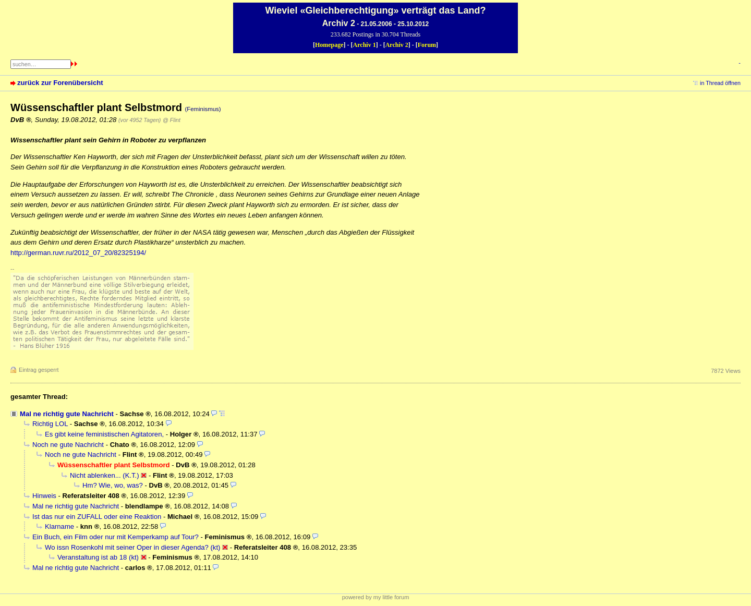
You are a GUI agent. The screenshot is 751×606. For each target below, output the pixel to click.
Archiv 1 (364, 45)
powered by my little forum (375, 597)
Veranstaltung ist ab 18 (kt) (98, 557)
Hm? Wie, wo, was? (112, 485)
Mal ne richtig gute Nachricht (67, 414)
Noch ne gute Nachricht (68, 445)
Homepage (329, 45)
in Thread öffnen (720, 83)
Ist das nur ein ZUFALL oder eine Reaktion (96, 516)
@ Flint (171, 120)
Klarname (59, 526)
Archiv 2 (396, 45)
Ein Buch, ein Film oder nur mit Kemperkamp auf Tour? (115, 537)
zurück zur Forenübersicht (60, 83)
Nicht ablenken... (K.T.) (104, 475)
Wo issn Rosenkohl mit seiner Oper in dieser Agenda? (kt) (132, 547)
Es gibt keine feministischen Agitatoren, (104, 434)
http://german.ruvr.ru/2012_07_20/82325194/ (78, 253)
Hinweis (44, 496)
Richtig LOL (50, 424)
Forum (427, 45)
